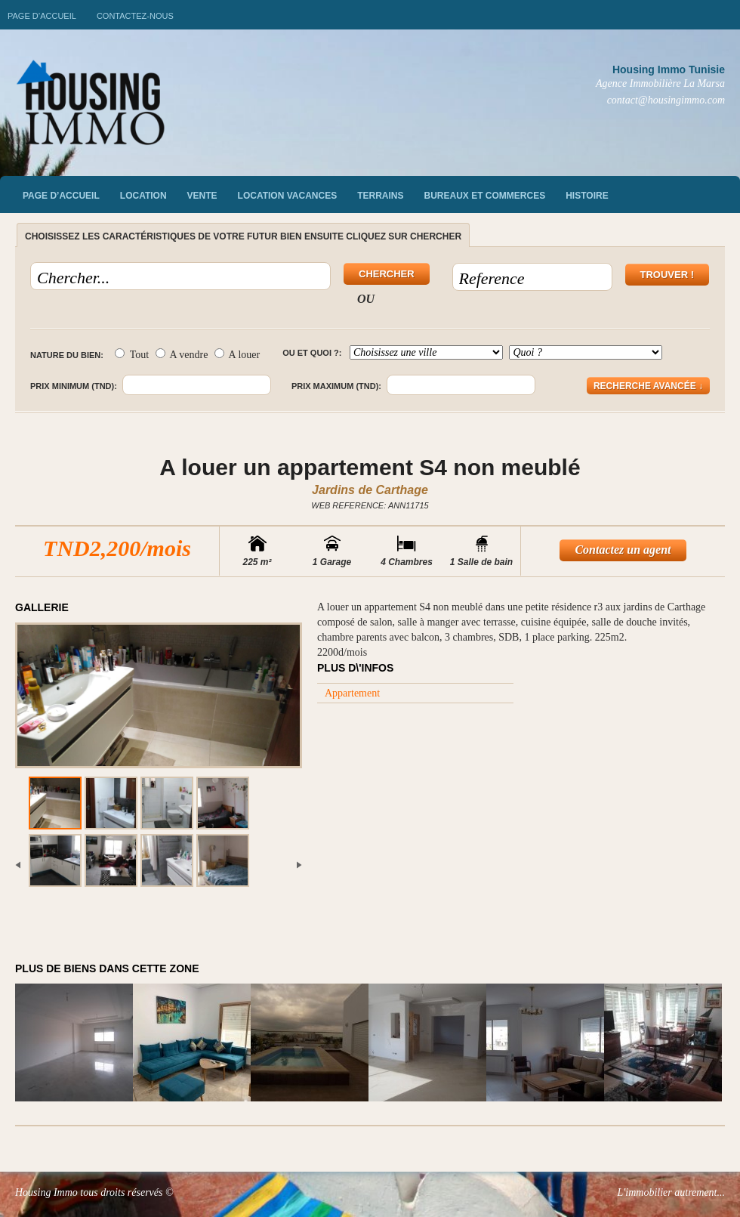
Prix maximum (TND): (336, 386)
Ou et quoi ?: (311, 352)
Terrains (380, 195)
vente (202, 195)
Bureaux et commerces (485, 195)
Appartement (352, 693)
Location (143, 195)
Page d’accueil (42, 15)
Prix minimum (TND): (73, 386)
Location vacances (288, 195)
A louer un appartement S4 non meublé (369, 467)
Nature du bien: (66, 355)
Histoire (587, 195)
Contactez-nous (135, 15)
